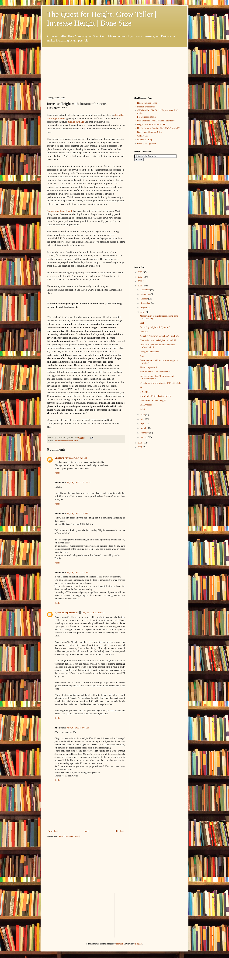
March (143, 428)
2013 (140, 272)
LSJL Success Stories (146, 117)
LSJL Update (146, 405)
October (144, 299)
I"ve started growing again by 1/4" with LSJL (160, 383)
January (144, 437)
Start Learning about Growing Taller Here (156, 121)
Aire (142, 356)
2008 (140, 447)
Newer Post (53, 831)
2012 (140, 277)
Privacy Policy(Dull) (146, 143)
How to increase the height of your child (158, 340)
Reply (57, 473)
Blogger (138, 944)
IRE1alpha (144, 392)
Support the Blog (145, 139)
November (145, 294)
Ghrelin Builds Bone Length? (153, 400)
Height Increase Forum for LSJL (151, 124)
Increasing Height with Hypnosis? (155, 327)
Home (86, 831)
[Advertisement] (71, 66)
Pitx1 (142, 387)
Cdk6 (142, 409)
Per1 (142, 323)
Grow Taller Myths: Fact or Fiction (155, 396)
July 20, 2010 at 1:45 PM (78, 513)
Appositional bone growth (60, 210)
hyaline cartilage (76, 121)
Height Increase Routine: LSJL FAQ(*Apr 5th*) (158, 128)
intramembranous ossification (66, 441)
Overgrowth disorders (149, 351)
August (143, 307)
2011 (140, 281)
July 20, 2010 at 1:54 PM (78, 572)
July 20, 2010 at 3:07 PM (78, 728)
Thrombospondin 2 (148, 367)
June (142, 414)
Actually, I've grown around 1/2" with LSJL (159, 336)
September (145, 303)
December (145, 289)
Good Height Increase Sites (149, 132)
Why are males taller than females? (155, 372)
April (143, 423)
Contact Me (142, 136)
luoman (119, 944)
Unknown (59, 458)
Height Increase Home (147, 103)
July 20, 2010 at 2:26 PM (93, 612)
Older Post (119, 831)
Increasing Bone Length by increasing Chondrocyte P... (157, 377)
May (142, 419)
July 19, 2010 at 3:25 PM (76, 458)
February (144, 433)
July (142, 312)
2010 (140, 286)
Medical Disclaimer (146, 107)
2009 (140, 443)
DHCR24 (144, 331)
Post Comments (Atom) (69, 836)
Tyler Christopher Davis (66, 612)
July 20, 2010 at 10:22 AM (78, 482)
